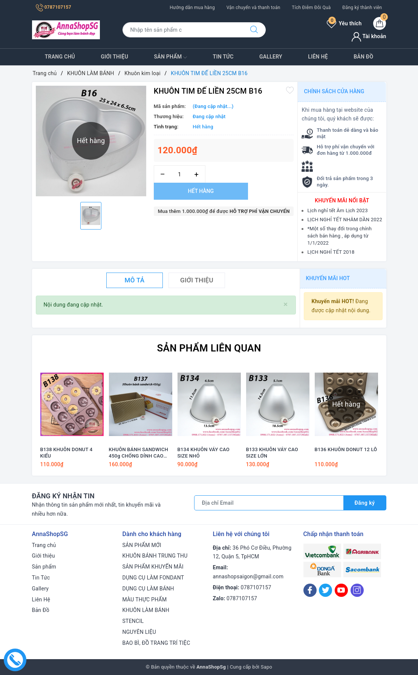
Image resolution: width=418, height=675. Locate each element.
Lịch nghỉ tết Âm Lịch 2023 (337, 210)
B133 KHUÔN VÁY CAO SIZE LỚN (272, 453)
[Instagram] (357, 590)
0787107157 (53, 7)
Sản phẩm (170, 57)
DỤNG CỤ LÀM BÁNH (148, 589)
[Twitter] (325, 590)
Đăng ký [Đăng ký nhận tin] (365, 503)
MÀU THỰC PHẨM (144, 599)
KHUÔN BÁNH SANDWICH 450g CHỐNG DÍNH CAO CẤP (138, 453)
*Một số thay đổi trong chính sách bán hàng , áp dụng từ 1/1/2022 (339, 236)
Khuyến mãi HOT (328, 278)
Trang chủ (60, 57)
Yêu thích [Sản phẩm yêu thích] (344, 23)
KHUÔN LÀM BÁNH (146, 610)
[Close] (285, 304)
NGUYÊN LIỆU (139, 632)
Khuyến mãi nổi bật (342, 200)
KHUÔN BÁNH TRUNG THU (155, 556)
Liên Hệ (318, 57)
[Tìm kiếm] (254, 29)
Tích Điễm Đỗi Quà (311, 7)
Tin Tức (223, 57)
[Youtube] (341, 590)
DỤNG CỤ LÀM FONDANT (153, 578)
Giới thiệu (114, 57)
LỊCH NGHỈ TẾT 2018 (330, 252)
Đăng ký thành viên (362, 7)
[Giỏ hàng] (379, 23)
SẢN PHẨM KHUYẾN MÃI (153, 567)
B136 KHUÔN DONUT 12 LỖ (346, 449)
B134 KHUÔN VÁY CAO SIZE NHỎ (204, 453)
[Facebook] (310, 590)
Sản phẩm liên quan (209, 348)
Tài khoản (369, 36)
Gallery (270, 57)
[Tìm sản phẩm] (182, 29)
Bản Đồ (363, 57)
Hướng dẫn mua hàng (192, 7)
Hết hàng (201, 191)
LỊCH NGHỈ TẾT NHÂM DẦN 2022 (344, 219)
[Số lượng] (179, 174)
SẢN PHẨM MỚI (141, 545)
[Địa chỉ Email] (269, 502)
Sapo (267, 667)
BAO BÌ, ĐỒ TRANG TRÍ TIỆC (156, 643)
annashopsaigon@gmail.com (248, 576)
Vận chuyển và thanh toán (253, 7)
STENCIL (133, 621)
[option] (90, 216)
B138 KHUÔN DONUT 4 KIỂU (66, 453)
